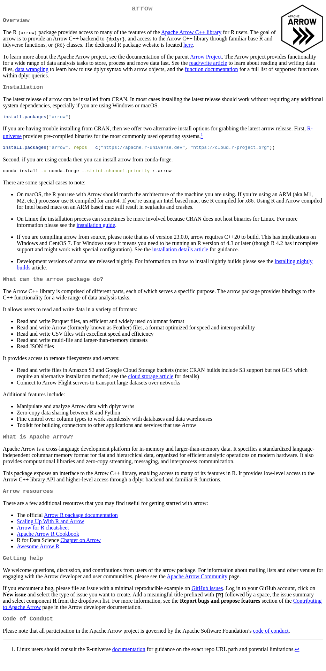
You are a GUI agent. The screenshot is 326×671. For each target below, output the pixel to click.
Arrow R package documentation (81, 525)
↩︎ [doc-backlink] (297, 662)
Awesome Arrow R (38, 556)
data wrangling (32, 72)
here (188, 48)
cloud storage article (150, 384)
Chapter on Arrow (80, 550)
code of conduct (271, 644)
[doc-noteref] (201, 141)
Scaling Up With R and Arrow (50, 531)
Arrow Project (206, 59)
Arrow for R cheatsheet (43, 538)
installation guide (96, 231)
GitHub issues (207, 600)
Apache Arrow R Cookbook (48, 544)
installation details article (180, 255)
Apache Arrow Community (197, 588)
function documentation (211, 72)
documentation (128, 662)
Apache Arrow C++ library (191, 35)
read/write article (208, 66)
